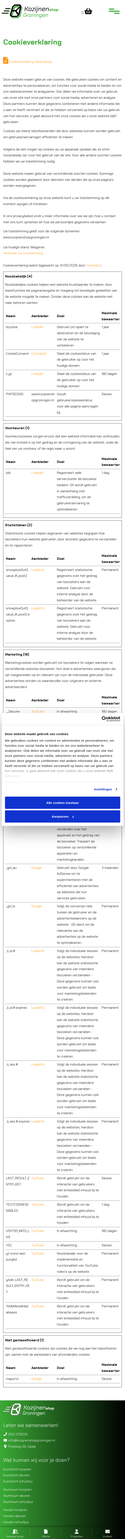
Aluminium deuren (16, 1495)
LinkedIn (37, 327)
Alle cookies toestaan (62, 802)
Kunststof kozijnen (17, 1469)
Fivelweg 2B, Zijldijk (19, 1446)
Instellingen (103, 789)
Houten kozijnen (15, 1510)
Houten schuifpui (16, 1522)
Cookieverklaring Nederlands (27, 62)
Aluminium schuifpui (18, 1502)
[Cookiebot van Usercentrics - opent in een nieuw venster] (101, 719)
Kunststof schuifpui (17, 1481)
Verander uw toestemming (23, 253)
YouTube (37, 711)
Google (36, 868)
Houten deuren (14, 1516)
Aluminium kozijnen (17, 1489)
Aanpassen (63, 816)
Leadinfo (38, 570)
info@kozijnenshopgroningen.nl (29, 1440)
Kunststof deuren (16, 1475)
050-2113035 (15, 1434)
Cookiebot (93, 265)
